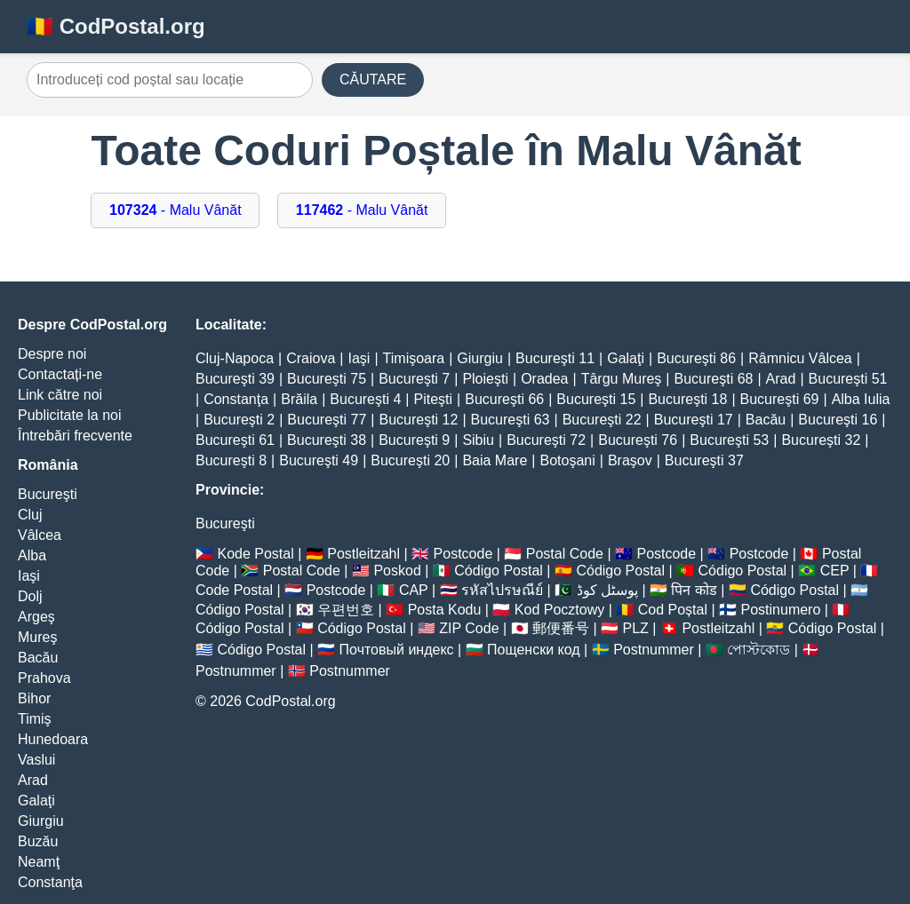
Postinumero (781, 609)
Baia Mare (494, 460)
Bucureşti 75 (326, 378)
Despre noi (52, 353)
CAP (413, 590)
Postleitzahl (363, 553)
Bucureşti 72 (546, 440)
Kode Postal (255, 553)
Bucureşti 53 (729, 440)
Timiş (35, 718)
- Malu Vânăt (175, 210)
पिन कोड (693, 590)
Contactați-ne (60, 374)
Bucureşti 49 (318, 460)
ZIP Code (469, 628)
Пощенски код (533, 649)
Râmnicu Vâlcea (800, 358)
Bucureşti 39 (235, 378)
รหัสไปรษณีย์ (502, 590)
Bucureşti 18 (687, 399)
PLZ (636, 628)
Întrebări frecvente (75, 435)
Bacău (38, 657)
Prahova (44, 678)
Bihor (34, 698)
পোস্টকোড (758, 649)
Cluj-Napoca (235, 358)
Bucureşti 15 (595, 399)
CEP (835, 570)
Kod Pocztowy (559, 609)
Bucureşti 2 (239, 419)
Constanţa (50, 882)
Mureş (37, 637)
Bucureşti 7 (414, 378)
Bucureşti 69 (779, 399)
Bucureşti (47, 494)
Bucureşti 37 (704, 460)
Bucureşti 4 (365, 399)
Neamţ (39, 861)
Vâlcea (39, 535)
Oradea (544, 378)
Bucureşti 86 (696, 358)
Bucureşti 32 (820, 440)
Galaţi (36, 800)
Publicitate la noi (70, 415)
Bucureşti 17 (693, 419)
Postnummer (653, 649)
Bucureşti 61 (235, 440)
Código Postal (498, 570)
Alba (32, 555)
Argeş (36, 616)
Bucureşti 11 (555, 358)
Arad (33, 780)
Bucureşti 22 (602, 419)
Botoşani (567, 460)
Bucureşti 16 (837, 419)
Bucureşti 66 (504, 399)
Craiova (310, 358)
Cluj (30, 514)
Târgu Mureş (621, 378)
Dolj (30, 596)
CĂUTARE (372, 79)
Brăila (299, 399)
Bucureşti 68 (714, 378)
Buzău (38, 841)
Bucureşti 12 (418, 419)
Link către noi (60, 394)
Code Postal (234, 590)
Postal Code (564, 553)
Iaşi (29, 575)
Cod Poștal (672, 609)
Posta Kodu (445, 609)
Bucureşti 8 (231, 460)
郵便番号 (560, 628)
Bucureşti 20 (410, 460)
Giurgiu (41, 821)
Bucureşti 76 (637, 440)
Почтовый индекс (396, 649)
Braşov (630, 460)
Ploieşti (485, 378)
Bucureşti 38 (326, 440)
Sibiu (478, 440)
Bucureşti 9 (414, 440)
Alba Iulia (861, 399)
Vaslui (36, 759)
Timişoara (414, 358)
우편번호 (345, 609)
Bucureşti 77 (326, 419)
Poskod (396, 570)
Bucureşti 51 (848, 378)
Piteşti (433, 399)
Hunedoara (53, 739)
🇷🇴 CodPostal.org (116, 26)
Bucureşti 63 (510, 419)
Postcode (463, 553)
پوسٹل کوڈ (607, 590)
